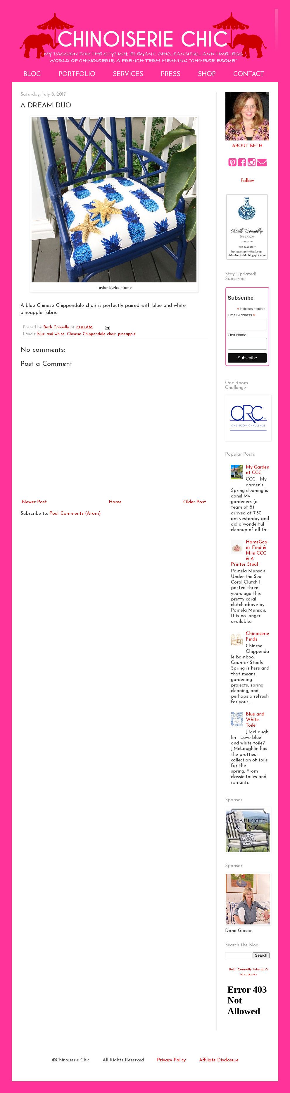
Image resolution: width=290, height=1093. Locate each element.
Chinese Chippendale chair (91, 334)
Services (128, 74)
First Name (237, 335)
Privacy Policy (171, 1060)
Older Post (194, 502)
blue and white (51, 334)
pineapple (127, 334)
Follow (247, 181)
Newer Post (34, 502)
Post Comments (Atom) (75, 513)
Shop (207, 74)
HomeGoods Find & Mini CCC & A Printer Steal (249, 553)
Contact (248, 74)
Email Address (241, 315)
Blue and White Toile (255, 720)
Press (170, 74)
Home (115, 502)
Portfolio (76, 74)
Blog (32, 74)
